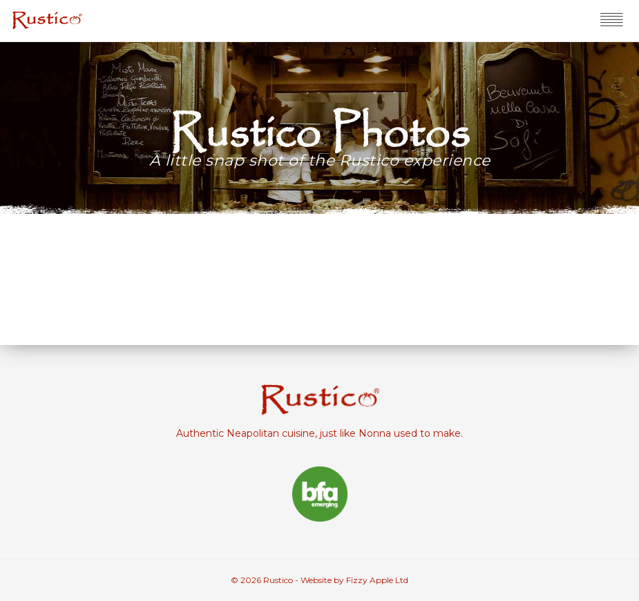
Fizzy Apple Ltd (377, 580)
